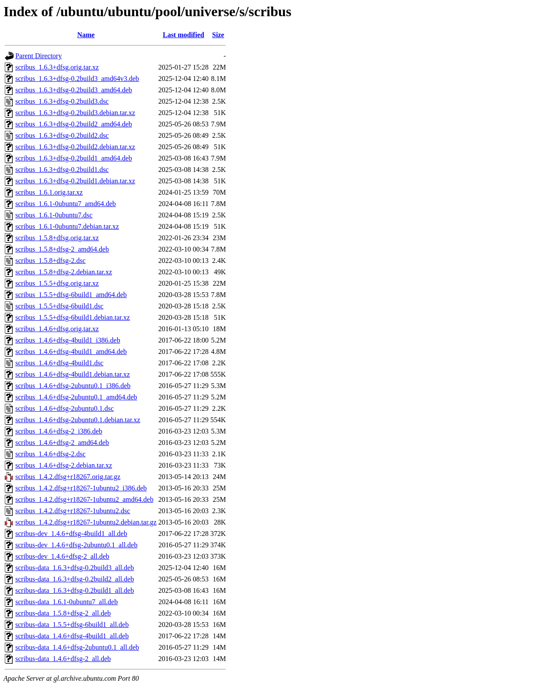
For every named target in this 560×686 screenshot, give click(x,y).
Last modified (183, 34)
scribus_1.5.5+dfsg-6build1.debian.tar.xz (72, 317)
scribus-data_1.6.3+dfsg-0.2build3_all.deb (74, 567)
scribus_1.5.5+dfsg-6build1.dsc (59, 306)
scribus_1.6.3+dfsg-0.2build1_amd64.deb (73, 158)
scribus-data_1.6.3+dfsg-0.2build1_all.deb (74, 590)
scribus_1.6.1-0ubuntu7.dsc (53, 215)
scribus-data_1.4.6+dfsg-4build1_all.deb (72, 636)
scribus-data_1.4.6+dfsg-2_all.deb (63, 658)
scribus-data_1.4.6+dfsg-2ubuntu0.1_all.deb (77, 647)
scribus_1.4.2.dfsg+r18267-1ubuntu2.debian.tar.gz (86, 522)
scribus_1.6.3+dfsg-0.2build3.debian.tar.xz (75, 112)
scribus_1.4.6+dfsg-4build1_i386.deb (67, 340)
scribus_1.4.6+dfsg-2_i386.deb (58, 431)
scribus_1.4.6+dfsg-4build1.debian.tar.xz (72, 374)
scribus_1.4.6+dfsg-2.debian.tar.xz (63, 465)
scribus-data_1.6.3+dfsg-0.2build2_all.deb (74, 579)
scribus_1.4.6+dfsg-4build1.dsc (59, 363)
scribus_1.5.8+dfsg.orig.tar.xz (57, 238)
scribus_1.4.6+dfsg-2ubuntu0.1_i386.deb (72, 385)
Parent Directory (38, 56)
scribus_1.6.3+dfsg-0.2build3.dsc (61, 101)
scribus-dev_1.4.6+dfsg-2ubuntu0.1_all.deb (76, 545)
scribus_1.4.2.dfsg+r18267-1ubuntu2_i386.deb (81, 488)
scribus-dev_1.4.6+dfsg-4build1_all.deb (71, 533)
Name (85, 34)
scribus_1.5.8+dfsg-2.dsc (50, 260)
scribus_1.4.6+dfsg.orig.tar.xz (57, 328)
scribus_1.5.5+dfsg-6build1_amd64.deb (71, 294)
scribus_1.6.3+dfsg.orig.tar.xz (57, 67)
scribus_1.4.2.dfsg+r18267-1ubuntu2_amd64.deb (84, 499)
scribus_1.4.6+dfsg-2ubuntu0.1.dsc (64, 408)
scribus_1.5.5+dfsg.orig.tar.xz (57, 283)
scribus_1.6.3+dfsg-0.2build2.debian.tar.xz (75, 146)
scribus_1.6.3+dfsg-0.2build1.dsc (61, 169)
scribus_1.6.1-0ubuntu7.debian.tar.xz (67, 226)
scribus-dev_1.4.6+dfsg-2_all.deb (62, 556)
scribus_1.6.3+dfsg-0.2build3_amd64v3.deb (77, 78)
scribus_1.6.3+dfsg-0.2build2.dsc (61, 135)
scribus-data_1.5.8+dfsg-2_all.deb (63, 613)
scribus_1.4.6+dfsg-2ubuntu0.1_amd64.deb (76, 397)
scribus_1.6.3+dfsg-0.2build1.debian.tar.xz (75, 181)
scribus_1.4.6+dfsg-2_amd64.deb (62, 442)
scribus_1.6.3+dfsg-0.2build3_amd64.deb (73, 90)
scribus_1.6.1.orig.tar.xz (49, 192)
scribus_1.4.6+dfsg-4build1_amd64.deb (71, 351)
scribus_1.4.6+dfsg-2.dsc (50, 454)
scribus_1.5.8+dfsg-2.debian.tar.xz (63, 272)
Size (218, 34)
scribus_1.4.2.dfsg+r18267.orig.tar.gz (67, 476)
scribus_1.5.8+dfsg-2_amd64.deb (62, 249)
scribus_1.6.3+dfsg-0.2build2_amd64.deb (73, 124)
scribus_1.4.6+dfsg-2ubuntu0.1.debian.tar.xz (77, 420)
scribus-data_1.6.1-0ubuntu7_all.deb (66, 602)
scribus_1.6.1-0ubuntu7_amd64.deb (65, 203)
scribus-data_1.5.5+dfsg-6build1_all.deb (72, 624)
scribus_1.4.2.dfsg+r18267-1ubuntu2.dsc (72, 510)
